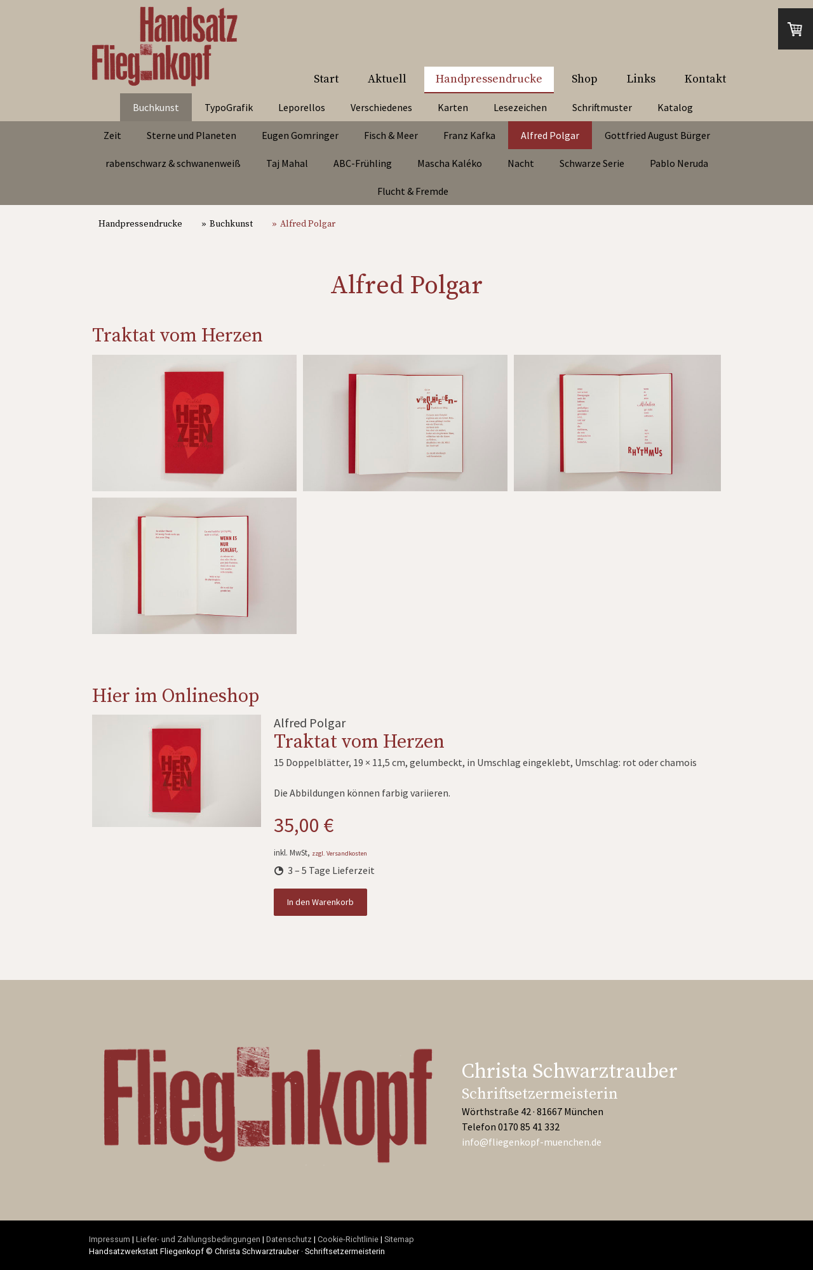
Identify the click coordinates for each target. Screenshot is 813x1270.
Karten (453, 107)
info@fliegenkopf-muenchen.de (531, 1141)
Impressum (109, 1239)
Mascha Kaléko (449, 163)
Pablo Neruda (679, 163)
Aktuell (387, 79)
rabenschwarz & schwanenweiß (173, 163)
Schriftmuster (602, 107)
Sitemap (399, 1239)
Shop (585, 79)
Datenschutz (289, 1239)
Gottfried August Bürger (657, 135)
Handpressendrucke (489, 79)
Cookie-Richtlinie (348, 1239)
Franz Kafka (469, 135)
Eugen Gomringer (300, 135)
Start (326, 79)
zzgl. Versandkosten (339, 853)
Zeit (112, 135)
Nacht (520, 163)
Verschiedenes (381, 107)
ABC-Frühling (362, 163)
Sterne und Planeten (191, 135)
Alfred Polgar (550, 135)
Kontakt (705, 79)
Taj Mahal (287, 163)
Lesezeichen (520, 107)
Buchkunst (156, 107)
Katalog (675, 107)
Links (641, 79)
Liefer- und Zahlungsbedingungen (198, 1239)
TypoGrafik (229, 107)
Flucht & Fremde (412, 191)
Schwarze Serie (592, 163)
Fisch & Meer (391, 135)
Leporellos (301, 107)
